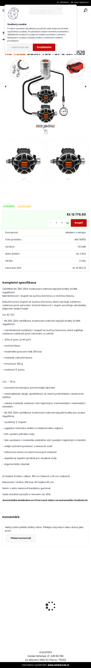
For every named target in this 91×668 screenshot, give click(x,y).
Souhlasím (44, 47)
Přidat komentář (21, 538)
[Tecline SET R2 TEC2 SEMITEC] (45, 86)
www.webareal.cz (58, 665)
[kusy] (56, 223)
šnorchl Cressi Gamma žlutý (67, 631)
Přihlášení (64, 2)
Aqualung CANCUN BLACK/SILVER (17, 616)
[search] (85, 10)
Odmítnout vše (19, 47)
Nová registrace (81, 2)
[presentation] (5, 86)
